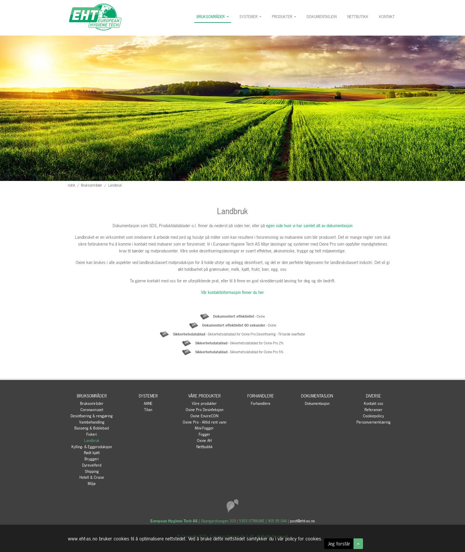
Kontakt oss (373, 403)
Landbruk (91, 440)
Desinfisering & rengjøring (92, 416)
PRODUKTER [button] (282, 16)
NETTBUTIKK (357, 16)
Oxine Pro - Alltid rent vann (204, 422)
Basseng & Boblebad (91, 428)
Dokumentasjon (317, 403)
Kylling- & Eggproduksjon (91, 446)
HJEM (71, 185)
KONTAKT (388, 16)
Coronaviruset (91, 409)
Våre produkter (204, 403)
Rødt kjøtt (92, 452)
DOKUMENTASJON (322, 16)
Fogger (204, 434)
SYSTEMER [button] (249, 16)
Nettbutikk (204, 446)
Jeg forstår (339, 543)
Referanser (373, 409)
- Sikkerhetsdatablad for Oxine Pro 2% (239, 343)
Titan (148, 409)
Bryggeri (92, 459)
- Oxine (239, 316)
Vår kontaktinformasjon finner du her (232, 292)
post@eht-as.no (302, 521)
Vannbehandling (91, 422)
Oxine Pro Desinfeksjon (204, 409)
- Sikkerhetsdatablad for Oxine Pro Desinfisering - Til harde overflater (239, 334)
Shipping (92, 471)
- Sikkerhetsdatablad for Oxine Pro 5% (239, 352)
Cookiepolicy (373, 416)
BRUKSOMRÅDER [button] (211, 16)
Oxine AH (204, 440)
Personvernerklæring (373, 422)
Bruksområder (91, 403)
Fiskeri (91, 434)
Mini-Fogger (204, 428)
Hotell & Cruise (91, 477)
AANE (148, 403)
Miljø (91, 483)
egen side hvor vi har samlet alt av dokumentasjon (309, 225)
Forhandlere (260, 403)
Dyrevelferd (91, 465)
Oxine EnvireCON (204, 416)
